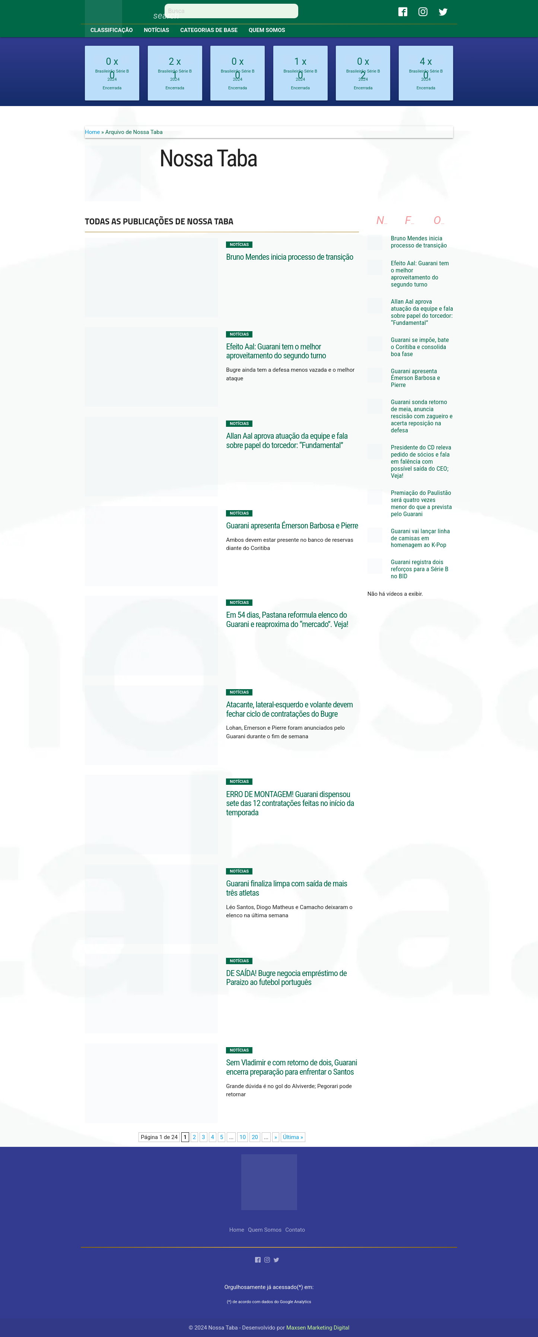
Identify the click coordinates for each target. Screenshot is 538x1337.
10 (242, 1137)
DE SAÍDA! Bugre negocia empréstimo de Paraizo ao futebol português (286, 977)
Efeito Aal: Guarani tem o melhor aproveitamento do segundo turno (276, 351)
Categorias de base (209, 30)
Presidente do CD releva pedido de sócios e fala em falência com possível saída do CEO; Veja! (421, 461)
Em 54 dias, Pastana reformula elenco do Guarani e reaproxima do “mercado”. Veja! (287, 619)
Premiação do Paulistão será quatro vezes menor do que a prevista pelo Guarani (421, 503)
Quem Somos (267, 30)
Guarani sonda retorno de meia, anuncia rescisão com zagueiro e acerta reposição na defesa (422, 416)
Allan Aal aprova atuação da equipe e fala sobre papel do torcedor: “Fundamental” (286, 440)
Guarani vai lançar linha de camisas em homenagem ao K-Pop (420, 538)
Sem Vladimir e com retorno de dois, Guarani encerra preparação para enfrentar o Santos (291, 1067)
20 (255, 1137)
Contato (295, 1229)
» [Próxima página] (275, 1137)
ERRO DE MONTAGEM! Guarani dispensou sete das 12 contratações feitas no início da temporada (290, 803)
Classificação (111, 30)
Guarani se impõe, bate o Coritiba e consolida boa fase (420, 347)
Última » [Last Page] (293, 1137)
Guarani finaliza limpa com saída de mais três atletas (286, 888)
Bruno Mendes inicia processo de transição (289, 257)
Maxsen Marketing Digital (317, 1327)
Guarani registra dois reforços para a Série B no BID (420, 569)
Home (92, 132)
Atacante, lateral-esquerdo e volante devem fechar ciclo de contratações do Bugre (289, 709)
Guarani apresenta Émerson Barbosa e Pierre (292, 525)
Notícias (156, 30)
